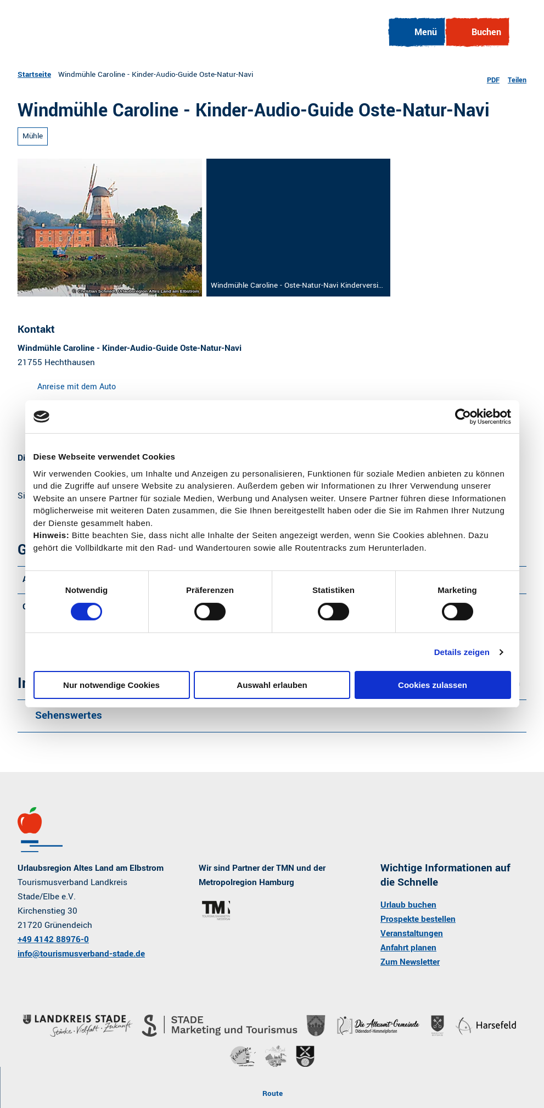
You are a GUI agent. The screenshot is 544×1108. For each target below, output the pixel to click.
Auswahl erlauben (272, 685)
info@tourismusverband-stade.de (81, 954)
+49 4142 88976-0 (53, 939)
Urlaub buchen (408, 905)
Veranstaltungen (411, 933)
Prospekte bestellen (418, 919)
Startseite (34, 74)
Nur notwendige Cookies (111, 685)
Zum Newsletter (410, 962)
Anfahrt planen (408, 948)
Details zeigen (462, 652)
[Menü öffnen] (416, 32)
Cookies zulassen (432, 685)
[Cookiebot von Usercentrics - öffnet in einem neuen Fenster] (463, 416)
